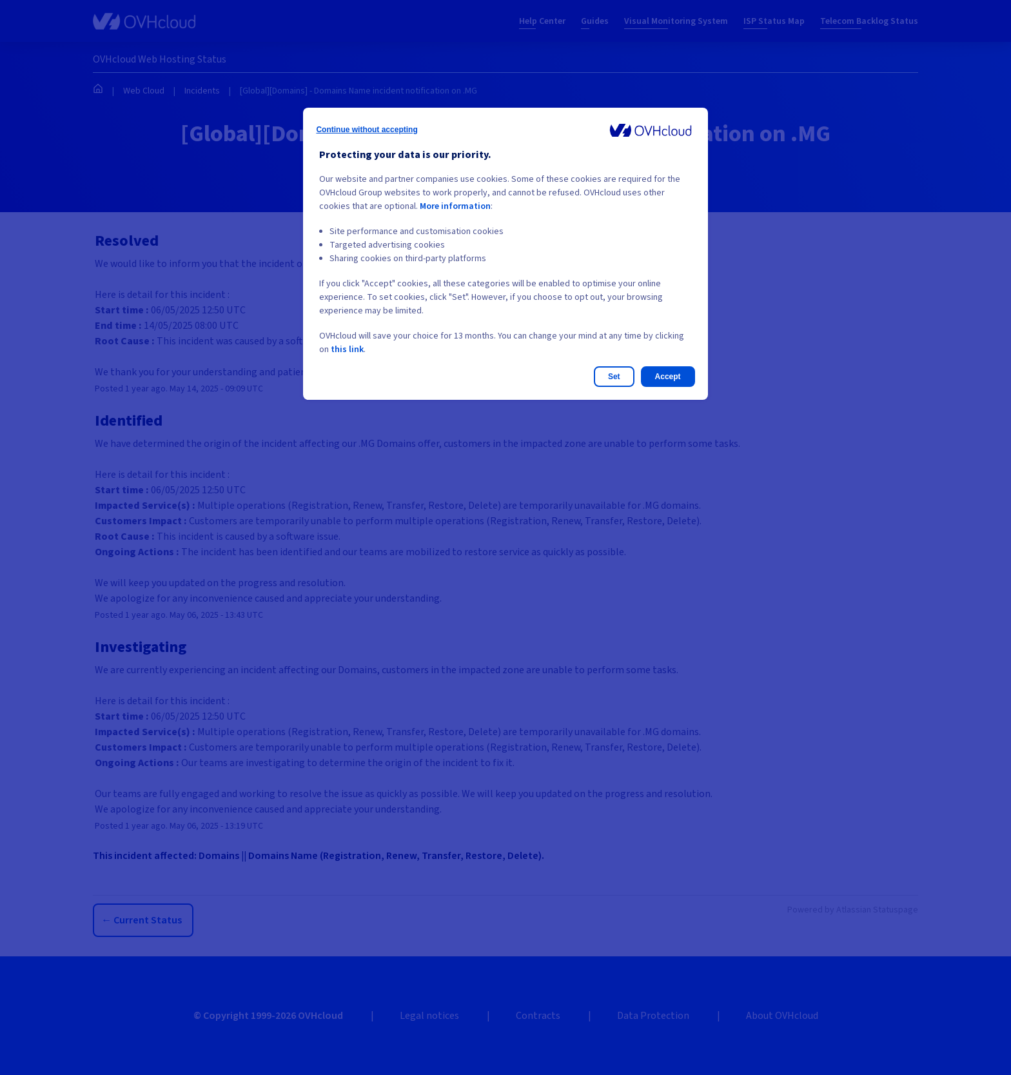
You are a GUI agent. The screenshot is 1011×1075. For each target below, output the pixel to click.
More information (455, 206)
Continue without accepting (366, 129)
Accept (668, 376)
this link (347, 349)
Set (614, 376)
